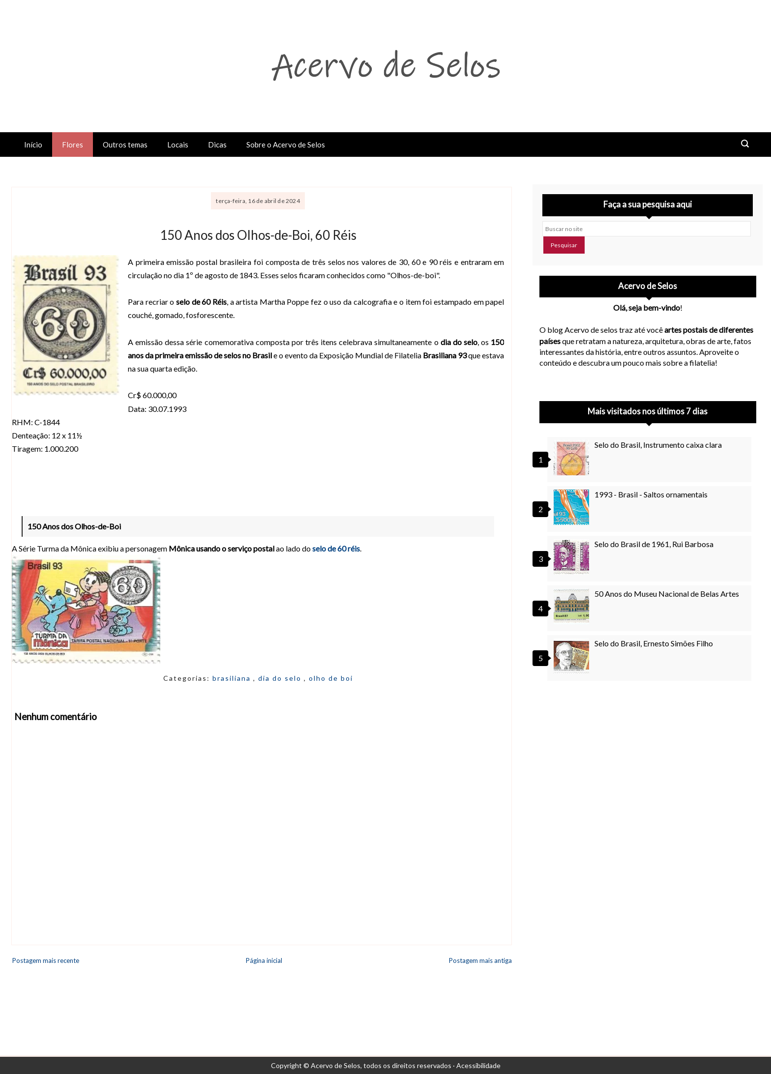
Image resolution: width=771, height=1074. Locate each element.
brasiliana (232, 678)
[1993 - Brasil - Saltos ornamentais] (573, 507)
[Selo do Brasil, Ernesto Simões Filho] (573, 656)
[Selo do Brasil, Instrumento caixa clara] (573, 457)
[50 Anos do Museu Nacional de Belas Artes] (573, 606)
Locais (177, 144)
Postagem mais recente (45, 960)
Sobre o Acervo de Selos (285, 144)
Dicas (217, 144)
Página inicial (264, 960)
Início (33, 144)
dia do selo (281, 678)
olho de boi (331, 678)
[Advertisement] (647, 777)
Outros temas (125, 144)
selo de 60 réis (336, 548)
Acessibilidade (478, 1065)
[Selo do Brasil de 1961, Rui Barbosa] (573, 557)
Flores (72, 144)
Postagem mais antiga (480, 960)
